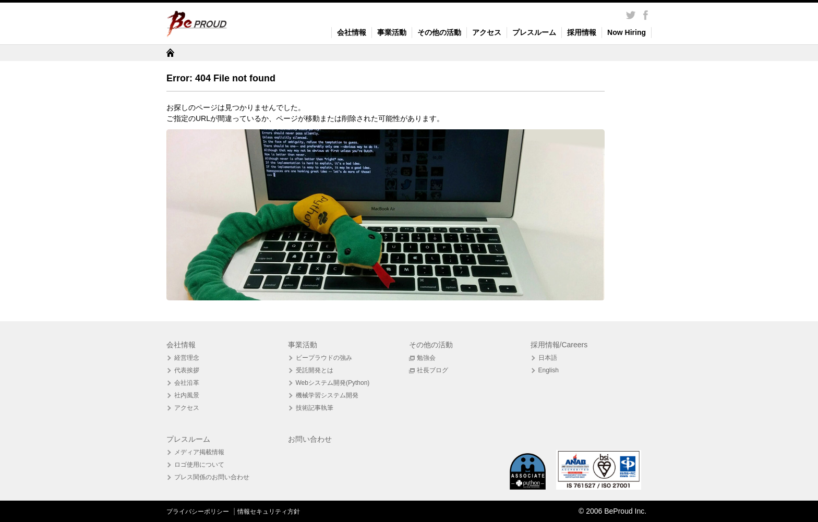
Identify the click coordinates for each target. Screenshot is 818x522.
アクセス (486, 32)
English (548, 370)
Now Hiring (626, 32)
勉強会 (426, 357)
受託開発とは (314, 370)
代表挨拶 (186, 370)
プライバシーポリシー (198, 511)
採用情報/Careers (559, 345)
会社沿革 (186, 382)
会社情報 (351, 32)
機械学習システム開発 (327, 395)
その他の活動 (439, 32)
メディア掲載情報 (199, 452)
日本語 (547, 357)
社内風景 (186, 395)
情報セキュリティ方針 (268, 511)
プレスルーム (534, 32)
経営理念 (186, 357)
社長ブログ (432, 370)
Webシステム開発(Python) (333, 382)
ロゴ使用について (199, 464)
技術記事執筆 (314, 407)
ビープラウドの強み (324, 357)
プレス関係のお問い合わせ (211, 477)
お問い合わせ (310, 439)
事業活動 (391, 32)
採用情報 (581, 32)
